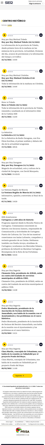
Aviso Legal (9, 422)
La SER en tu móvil (20, 424)
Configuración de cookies (36, 424)
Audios (10, 25)
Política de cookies (7, 424)
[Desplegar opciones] (41, 35)
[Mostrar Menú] (2, 13)
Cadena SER (9, 13)
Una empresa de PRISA (23, 430)
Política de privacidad (32, 422)
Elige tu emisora (35, 14)
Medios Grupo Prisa (23, 435)
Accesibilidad (19, 422)
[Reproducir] (4, 35)
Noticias (4, 25)
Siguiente (18, 375)
